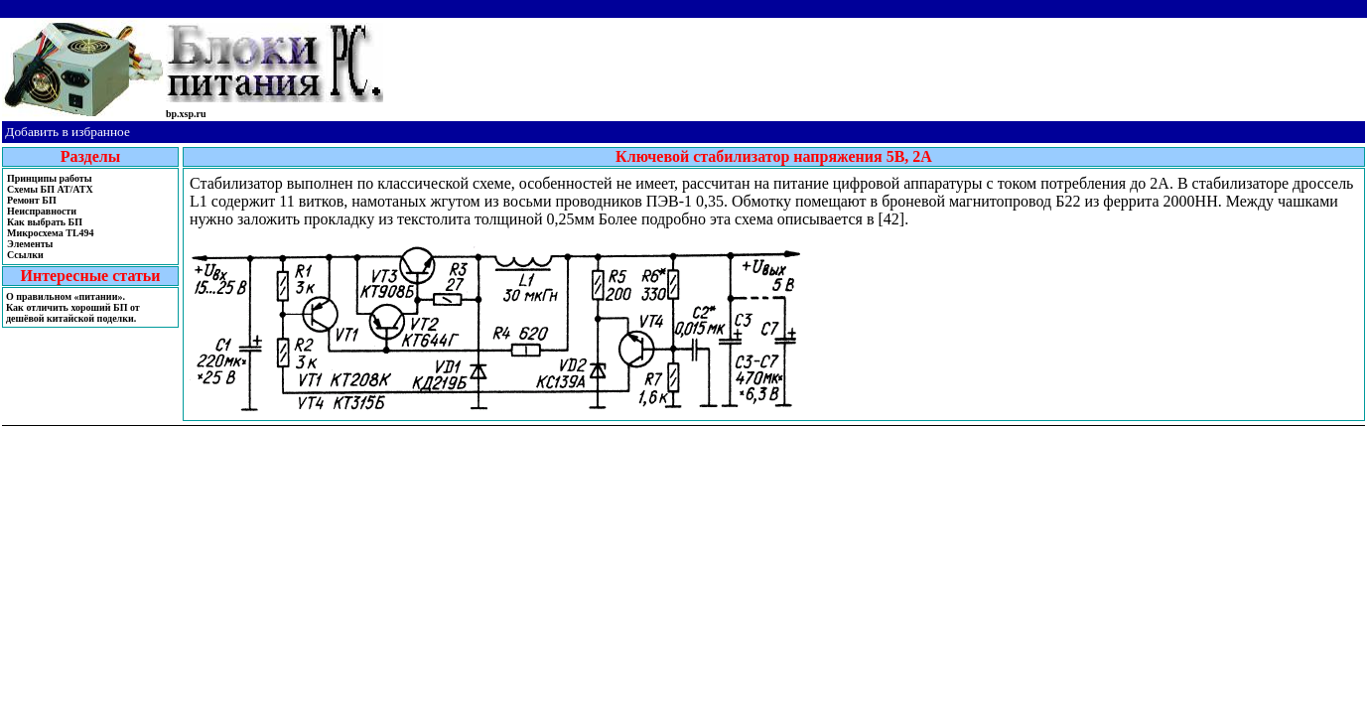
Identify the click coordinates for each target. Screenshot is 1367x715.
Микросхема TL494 (50, 232)
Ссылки (25, 254)
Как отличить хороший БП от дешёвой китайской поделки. (73, 313)
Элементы (30, 243)
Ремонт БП (32, 200)
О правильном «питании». (65, 296)
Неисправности (41, 211)
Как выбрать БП (44, 221)
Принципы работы (49, 178)
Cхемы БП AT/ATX (50, 189)
